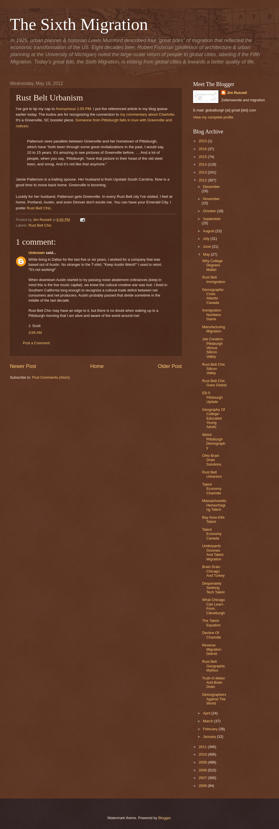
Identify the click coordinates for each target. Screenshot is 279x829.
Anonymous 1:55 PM (73, 109)
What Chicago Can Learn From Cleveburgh (213, 606)
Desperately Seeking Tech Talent (213, 587)
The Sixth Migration (79, 24)
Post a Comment (36, 343)
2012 (203, 180)
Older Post (170, 366)
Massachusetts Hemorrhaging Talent (214, 505)
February (210, 729)
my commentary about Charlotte (147, 114)
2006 (203, 786)
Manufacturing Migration (213, 329)
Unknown (36, 253)
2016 (203, 149)
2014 (203, 164)
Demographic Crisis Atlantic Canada (213, 296)
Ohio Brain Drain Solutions (211, 459)
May (207, 254)
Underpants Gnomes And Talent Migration (212, 552)
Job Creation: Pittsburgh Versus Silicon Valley (213, 348)
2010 (203, 754)
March (208, 721)
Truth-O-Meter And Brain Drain (213, 682)
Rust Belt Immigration (213, 279)
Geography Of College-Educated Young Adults (213, 418)
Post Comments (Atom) (51, 377)
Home (97, 366)
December (211, 187)
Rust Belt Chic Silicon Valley (213, 368)
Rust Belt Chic (39, 208)
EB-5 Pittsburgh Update (212, 397)
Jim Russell (237, 93)
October (210, 211)
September (212, 219)
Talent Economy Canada (212, 533)
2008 (203, 770)
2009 (203, 762)
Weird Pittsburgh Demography (213, 441)
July (206, 238)
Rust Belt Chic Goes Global (214, 383)
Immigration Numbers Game (211, 314)
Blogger (164, 818)
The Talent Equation (211, 623)
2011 (203, 747)
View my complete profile (213, 117)
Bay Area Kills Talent (213, 519)
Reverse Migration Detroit (211, 649)
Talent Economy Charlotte (212, 488)
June (207, 246)
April (207, 713)
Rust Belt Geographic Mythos (213, 665)
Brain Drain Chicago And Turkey (213, 571)
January (210, 736)
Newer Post (23, 366)
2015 (203, 157)
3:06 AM (35, 332)
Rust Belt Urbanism (212, 474)
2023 (203, 141)
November (211, 199)
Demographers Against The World (214, 698)
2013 (203, 172)
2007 (203, 778)
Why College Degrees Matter (212, 265)
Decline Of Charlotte (211, 635)
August (209, 231)
